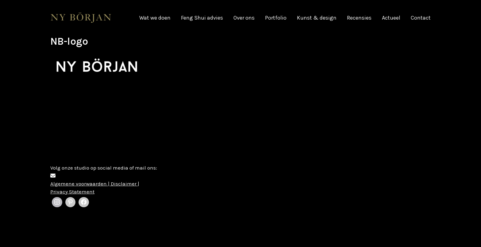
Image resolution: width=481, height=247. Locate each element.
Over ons (244, 17)
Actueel (391, 17)
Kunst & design (317, 17)
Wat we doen (155, 17)
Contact (421, 17)
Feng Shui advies (202, 17)
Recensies (359, 17)
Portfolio (276, 17)
